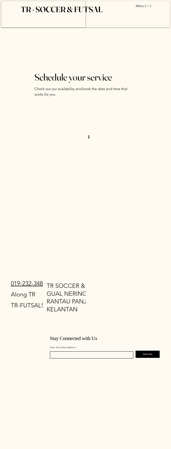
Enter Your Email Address (62, 347)
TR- (15, 305)
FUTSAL (30, 305)
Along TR (23, 294)
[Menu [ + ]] (140, 5)
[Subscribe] (148, 354)
